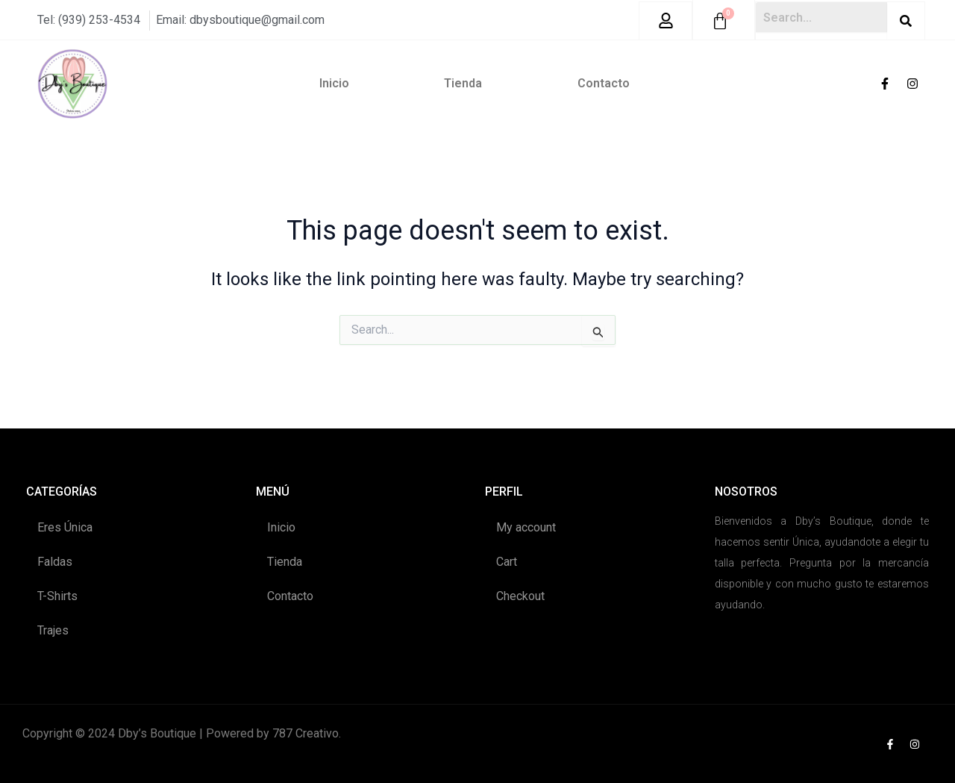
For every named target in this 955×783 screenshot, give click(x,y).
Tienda (463, 82)
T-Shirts (57, 595)
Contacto (603, 82)
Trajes (53, 630)
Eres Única (65, 527)
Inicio (334, 82)
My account (526, 527)
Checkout (520, 595)
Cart (506, 561)
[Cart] (720, 21)
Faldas (54, 561)
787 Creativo (305, 733)
